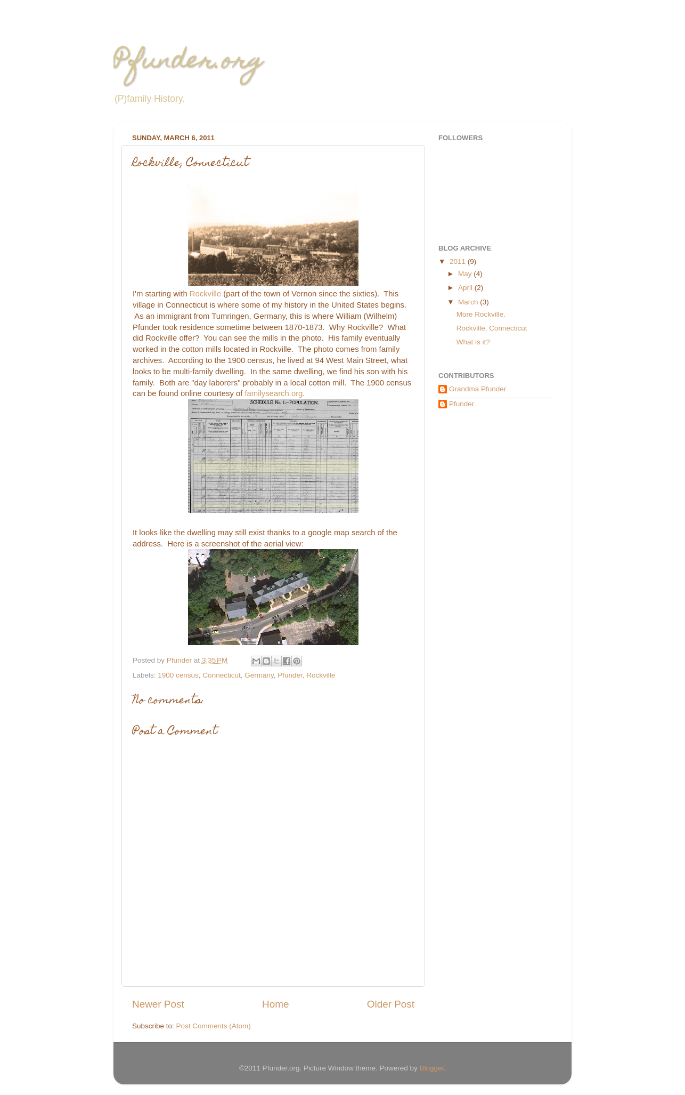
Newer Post (158, 1004)
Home (275, 1004)
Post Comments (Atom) (213, 1026)
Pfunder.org (188, 62)
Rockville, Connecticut (491, 328)
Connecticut (221, 675)
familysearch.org (273, 393)
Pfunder (290, 675)
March (469, 302)
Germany (259, 675)
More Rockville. (480, 314)
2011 (459, 261)
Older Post (390, 1004)
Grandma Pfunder (477, 389)
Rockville (205, 293)
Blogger (432, 1068)
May (466, 274)
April (466, 288)
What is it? (473, 342)
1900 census (178, 675)
